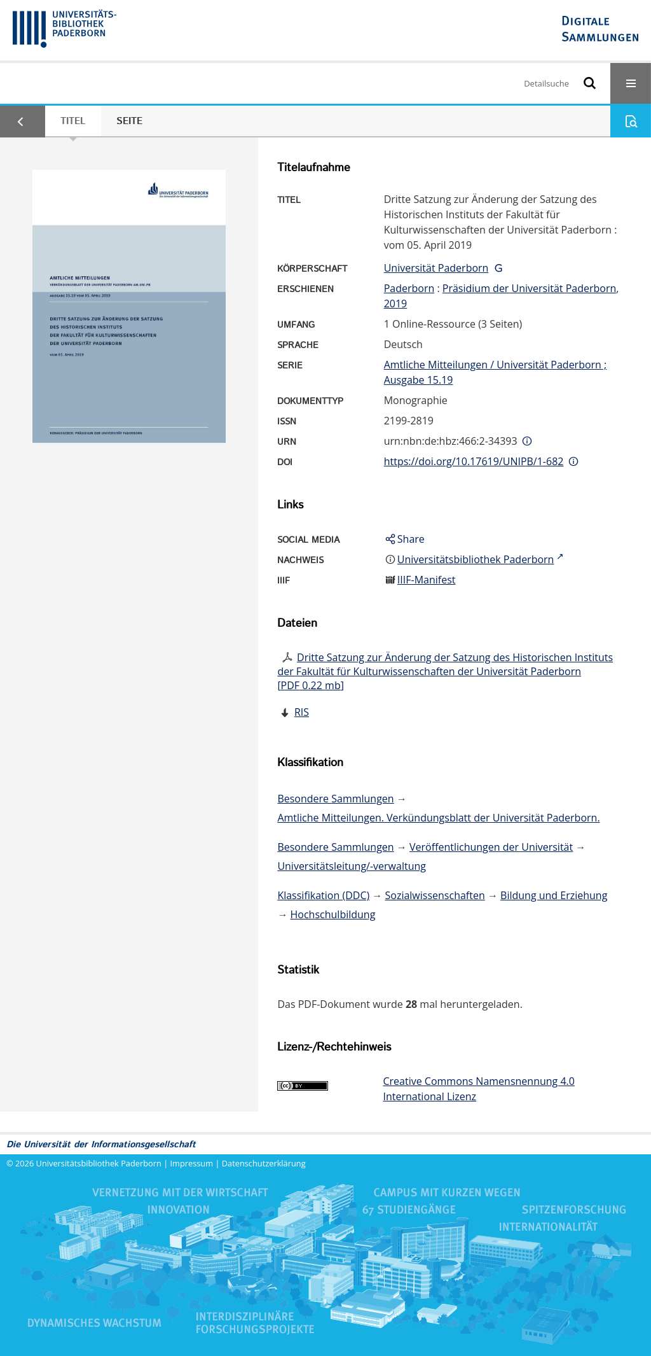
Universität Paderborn (436, 268)
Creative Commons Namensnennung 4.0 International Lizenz (478, 1088)
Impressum (192, 1163)
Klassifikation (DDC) (323, 895)
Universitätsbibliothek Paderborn (98, 1163)
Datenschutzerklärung (264, 1163)
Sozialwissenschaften (435, 895)
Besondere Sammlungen (335, 799)
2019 (396, 304)
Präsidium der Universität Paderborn (529, 288)
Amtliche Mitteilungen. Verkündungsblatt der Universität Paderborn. (438, 818)
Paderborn (409, 288)
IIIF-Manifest (426, 580)
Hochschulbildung (333, 914)
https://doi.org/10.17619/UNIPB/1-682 (474, 461)
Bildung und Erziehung (553, 895)
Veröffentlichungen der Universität (491, 847)
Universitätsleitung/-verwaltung (351, 866)
